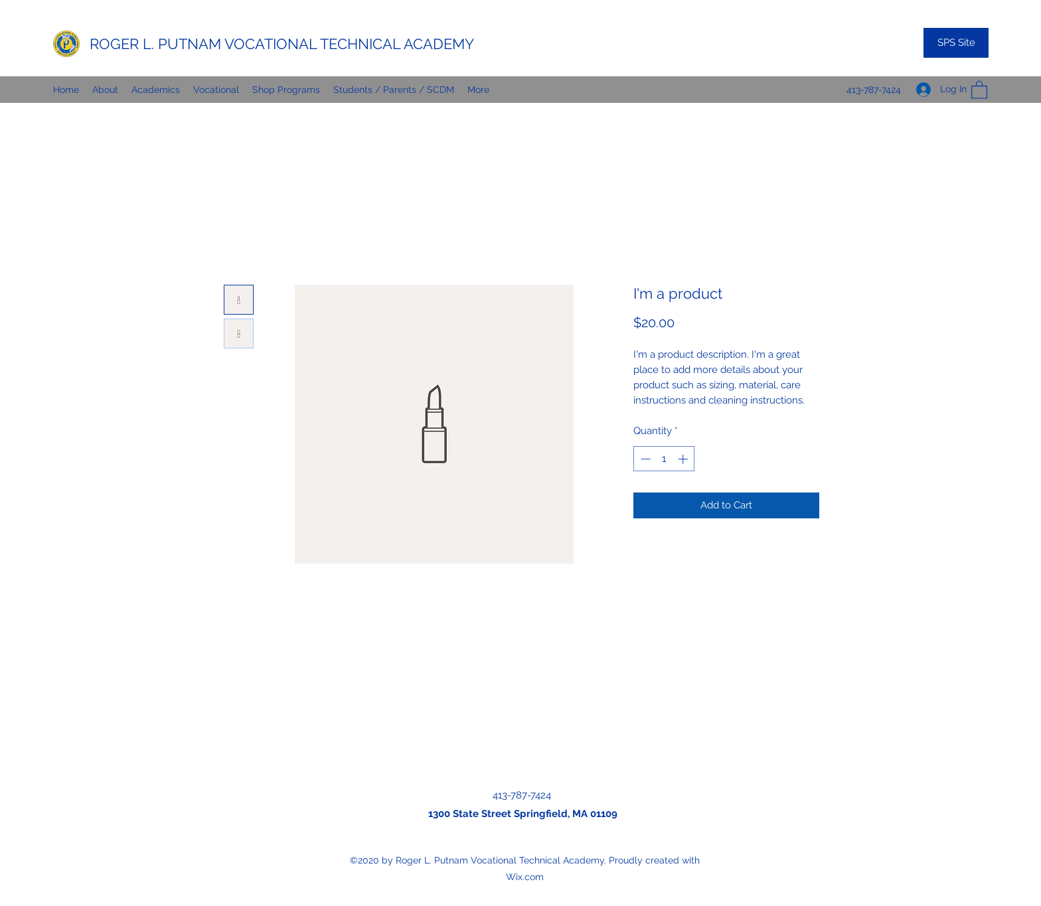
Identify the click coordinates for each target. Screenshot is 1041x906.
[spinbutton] (664, 459)
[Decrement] (644, 459)
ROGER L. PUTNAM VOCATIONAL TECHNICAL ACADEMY (282, 43)
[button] (979, 89)
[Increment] (684, 459)
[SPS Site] (956, 43)
